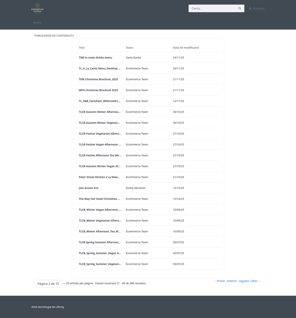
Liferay (60, 307)
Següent (244, 281)
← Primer (219, 281)
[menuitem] (37, 22)
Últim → (256, 281)
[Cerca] (212, 8)
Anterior (232, 281)
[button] (48, 283)
